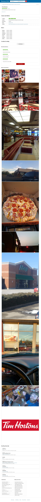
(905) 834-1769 (11, 22)
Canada (3, 4)
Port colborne (15, 4)
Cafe (9, 18)
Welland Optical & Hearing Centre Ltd (7, 461)
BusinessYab (5, 1)
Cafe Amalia (4, 474)
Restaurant (12, 18)
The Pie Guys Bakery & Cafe (6, 453)
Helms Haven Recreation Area (6, 494)
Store (14, 18)
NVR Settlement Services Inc (18, 490)
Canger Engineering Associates (18, 484)
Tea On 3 (3, 457)
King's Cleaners (16, 492)
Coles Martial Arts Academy (18, 491)
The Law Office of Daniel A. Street (7, 484)
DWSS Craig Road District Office (18, 485)
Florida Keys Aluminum (5, 483)
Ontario (5, 4)
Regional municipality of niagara (9, 4)
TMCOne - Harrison (17, 495)
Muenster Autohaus (5, 485)
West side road (18, 4)
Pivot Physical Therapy (17, 489)
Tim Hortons (4, 470)
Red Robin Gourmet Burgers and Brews (19, 483)
